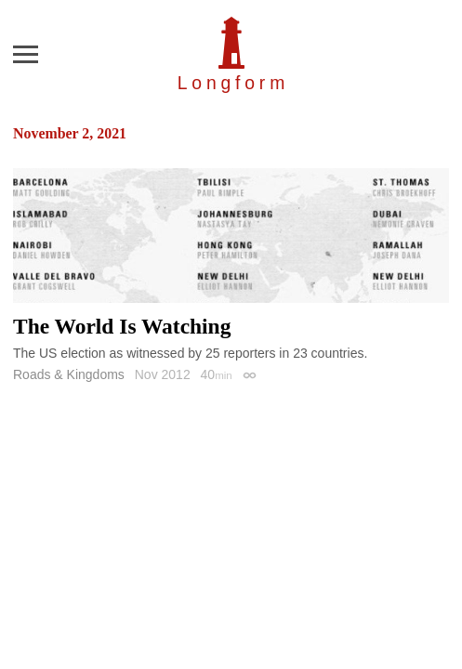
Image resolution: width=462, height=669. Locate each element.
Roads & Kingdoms (69, 374)
